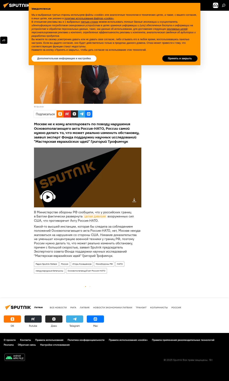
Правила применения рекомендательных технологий (183, 340)
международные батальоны (49, 270)
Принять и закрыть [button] (180, 58)
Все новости (58, 307)
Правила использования (49, 340)
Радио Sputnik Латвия (46, 264)
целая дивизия (95, 216)
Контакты (25, 340)
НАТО (120, 264)
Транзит (141, 307)
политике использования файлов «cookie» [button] (89, 18)
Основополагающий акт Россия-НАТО (86, 270)
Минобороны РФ (104, 264)
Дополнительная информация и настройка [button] (64, 58)
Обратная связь (27, 344)
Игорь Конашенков (81, 264)
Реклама (9, 344)
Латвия (84, 307)
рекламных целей (177, 29)
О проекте (10, 340)
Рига (73, 307)
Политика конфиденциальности (86, 340)
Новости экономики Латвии (112, 307)
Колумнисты (159, 307)
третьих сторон (89, 21)
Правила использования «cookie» (128, 340)
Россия (64, 264)
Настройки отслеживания (55, 344)
